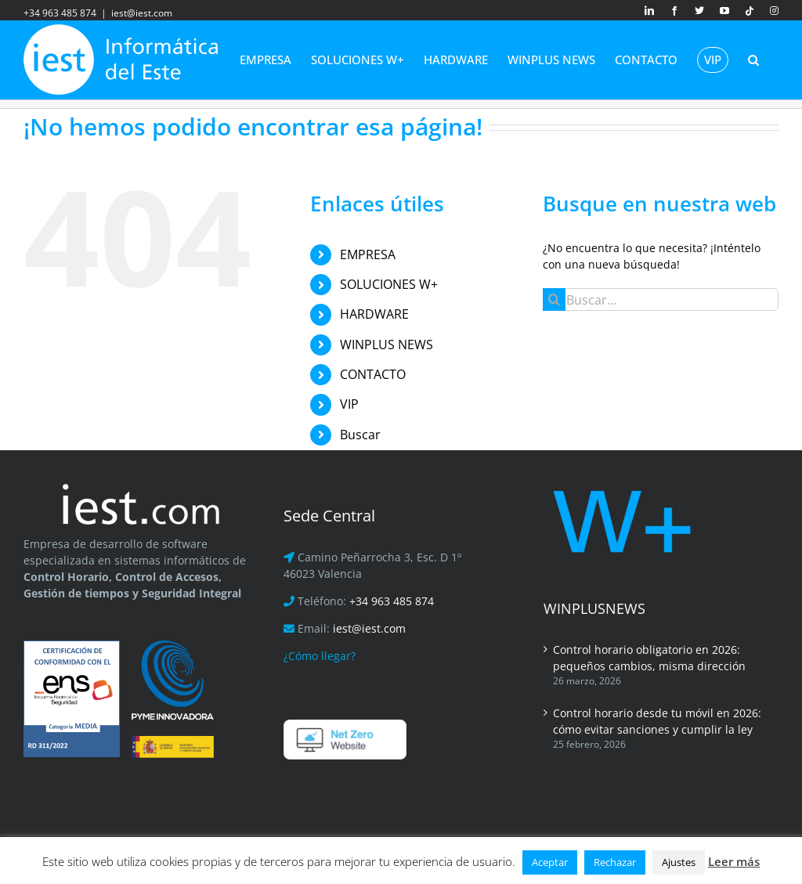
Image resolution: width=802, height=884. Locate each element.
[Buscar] (554, 299)
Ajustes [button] (678, 862)
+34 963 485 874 (391, 601)
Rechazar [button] (615, 862)
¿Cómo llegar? (320, 655)
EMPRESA (368, 254)
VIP (349, 404)
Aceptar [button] (550, 862)
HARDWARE (374, 314)
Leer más (734, 861)
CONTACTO (373, 374)
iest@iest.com (141, 13)
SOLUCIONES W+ (389, 284)
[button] (753, 59)
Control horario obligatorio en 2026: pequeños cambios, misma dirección (649, 657)
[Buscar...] (661, 299)
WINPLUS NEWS (386, 344)
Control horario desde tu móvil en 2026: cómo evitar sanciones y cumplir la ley (657, 721)
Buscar (360, 434)
